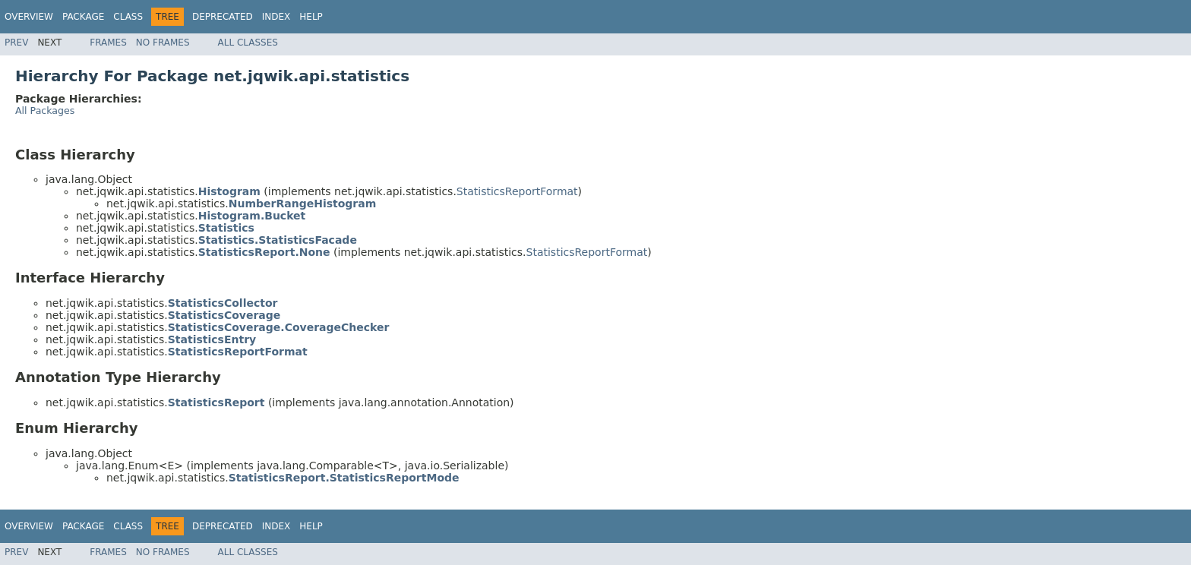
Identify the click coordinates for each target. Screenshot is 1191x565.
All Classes (248, 42)
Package (83, 16)
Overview (29, 16)
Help (311, 16)
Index (276, 16)
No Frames (163, 42)
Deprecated (222, 16)
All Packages (44, 110)
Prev (16, 42)
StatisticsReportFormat (517, 191)
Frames (108, 42)
